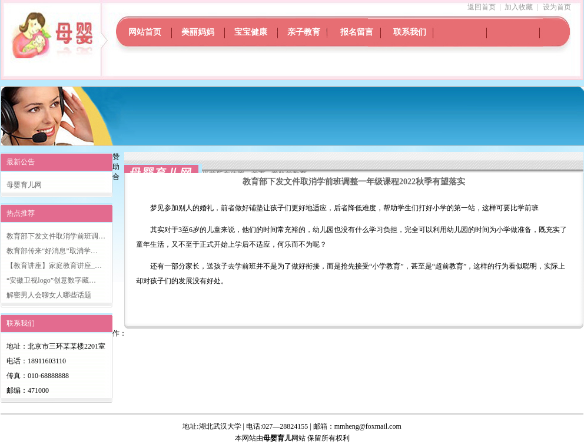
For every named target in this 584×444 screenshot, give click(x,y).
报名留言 (356, 32)
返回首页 (481, 7)
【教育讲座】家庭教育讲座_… (54, 265)
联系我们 (409, 32)
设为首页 (557, 7)
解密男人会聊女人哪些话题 (48, 295)
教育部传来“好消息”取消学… (52, 251)
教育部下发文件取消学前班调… (55, 236)
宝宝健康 (250, 32)
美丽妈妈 (197, 32)
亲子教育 (303, 32)
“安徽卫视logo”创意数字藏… (51, 280)
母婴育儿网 (24, 185)
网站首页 (144, 32)
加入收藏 (519, 7)
